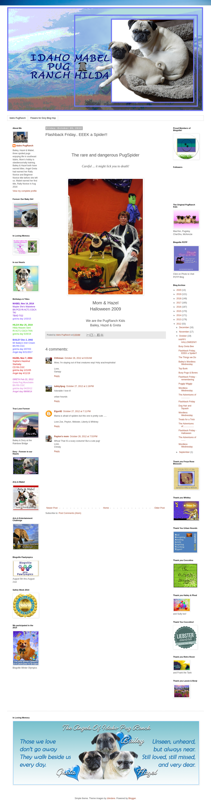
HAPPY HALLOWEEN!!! (188, 340)
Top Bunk (183, 368)
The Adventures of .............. (187, 396)
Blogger (132, 798)
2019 (179, 294)
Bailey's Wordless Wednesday (187, 363)
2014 (179, 315)
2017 (179, 302)
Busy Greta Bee (186, 346)
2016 (179, 307)
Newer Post (52, 508)
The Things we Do (187, 357)
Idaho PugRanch (18, 118)
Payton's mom (61, 436)
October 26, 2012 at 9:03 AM (78, 358)
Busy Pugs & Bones (188, 372)
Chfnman (58, 358)
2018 (179, 298)
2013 (179, 319)
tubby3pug (59, 386)
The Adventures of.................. (186, 424)
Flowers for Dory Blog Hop (43, 118)
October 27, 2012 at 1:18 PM (80, 386)
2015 (179, 311)
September (184, 452)
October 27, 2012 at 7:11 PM (77, 411)
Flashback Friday (187, 401)
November (184, 331)
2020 (179, 290)
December (184, 327)
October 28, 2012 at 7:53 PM (83, 436)
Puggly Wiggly (185, 383)
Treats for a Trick (187, 419)
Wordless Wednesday (186, 389)
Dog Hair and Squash (185, 407)
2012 (179, 324)
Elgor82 (58, 411)
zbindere (111, 798)
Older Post (159, 508)
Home (106, 508)
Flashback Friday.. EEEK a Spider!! (188, 351)
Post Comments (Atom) (70, 513)
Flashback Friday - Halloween (187, 431)
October (183, 336)
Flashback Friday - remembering (187, 378)
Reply (57, 376)
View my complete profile (25, 191)
